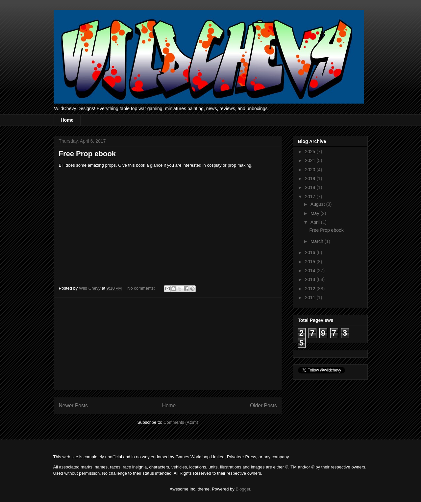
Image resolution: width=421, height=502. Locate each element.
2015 (310, 261)
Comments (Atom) (180, 422)
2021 (310, 160)
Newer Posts (73, 405)
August (318, 204)
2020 (310, 169)
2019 (310, 178)
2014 (310, 270)
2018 (310, 187)
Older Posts (263, 405)
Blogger (242, 489)
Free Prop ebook (87, 154)
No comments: (141, 288)
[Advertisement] (167, 344)
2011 (310, 297)
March (317, 241)
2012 (310, 288)
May (315, 213)
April (315, 222)
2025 (310, 151)
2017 (310, 196)
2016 (310, 252)
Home (67, 120)
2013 (310, 279)
